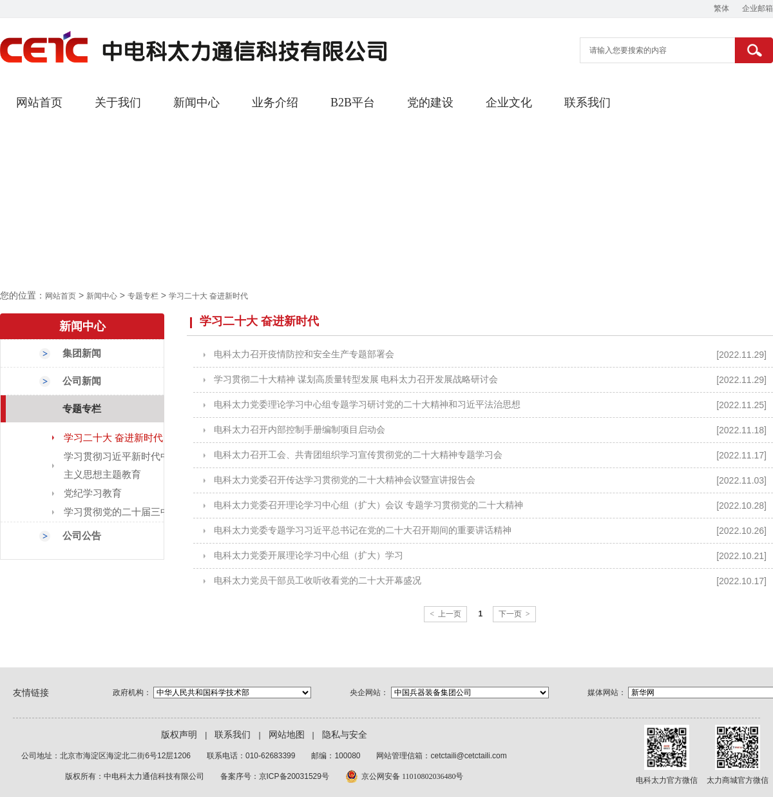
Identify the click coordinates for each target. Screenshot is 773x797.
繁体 (721, 8)
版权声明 (179, 735)
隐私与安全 (344, 735)
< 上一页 (445, 613)
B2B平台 (352, 102)
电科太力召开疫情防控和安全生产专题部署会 (304, 354)
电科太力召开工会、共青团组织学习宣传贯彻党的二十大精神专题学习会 (358, 455)
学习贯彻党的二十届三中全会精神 (136, 512)
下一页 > (514, 613)
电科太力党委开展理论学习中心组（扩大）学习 (308, 555)
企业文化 (509, 102)
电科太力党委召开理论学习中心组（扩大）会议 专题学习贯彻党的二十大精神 (368, 505)
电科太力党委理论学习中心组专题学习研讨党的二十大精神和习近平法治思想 (367, 404)
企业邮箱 (757, 8)
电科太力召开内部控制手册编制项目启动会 (299, 430)
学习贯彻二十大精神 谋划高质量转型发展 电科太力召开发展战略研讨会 (356, 379)
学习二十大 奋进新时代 (208, 295)
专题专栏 (143, 295)
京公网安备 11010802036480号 (412, 776)
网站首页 (39, 102)
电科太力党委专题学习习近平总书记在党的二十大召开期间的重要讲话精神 (362, 530)
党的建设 (430, 102)
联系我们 (587, 102)
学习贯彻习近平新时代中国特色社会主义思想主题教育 (141, 465)
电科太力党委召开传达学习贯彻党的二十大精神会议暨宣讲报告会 (344, 480)
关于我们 (118, 102)
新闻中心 (196, 102)
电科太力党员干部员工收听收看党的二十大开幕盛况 (317, 580)
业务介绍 (275, 102)
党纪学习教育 (93, 493)
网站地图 (287, 735)
